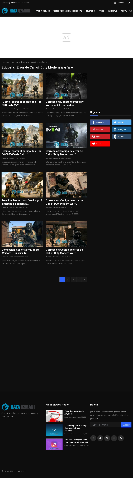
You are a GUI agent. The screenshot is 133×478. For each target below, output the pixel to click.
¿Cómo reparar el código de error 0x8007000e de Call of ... (21, 152)
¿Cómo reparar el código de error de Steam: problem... (75, 428)
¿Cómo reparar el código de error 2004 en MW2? (21, 103)
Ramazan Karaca (8, 109)
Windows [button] (113, 11)
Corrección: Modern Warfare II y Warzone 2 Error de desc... (65, 103)
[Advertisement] (111, 89)
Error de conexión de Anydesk (74, 412)
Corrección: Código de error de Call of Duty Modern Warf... (64, 152)
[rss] (121, 438)
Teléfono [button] (91, 11)
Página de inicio (43, 11)
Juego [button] (102, 11)
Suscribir (126, 425)
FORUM (124, 11)
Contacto (25, 2)
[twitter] (100, 438)
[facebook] (93, 438)
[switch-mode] (129, 3)
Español (118, 2)
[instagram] (114, 438)
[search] (130, 10)
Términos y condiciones (11, 2)
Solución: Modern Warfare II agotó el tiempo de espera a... (22, 202)
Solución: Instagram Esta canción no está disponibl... (76, 441)
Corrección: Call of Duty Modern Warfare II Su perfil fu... (20, 251)
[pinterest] (107, 438)
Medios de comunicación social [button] (68, 11)
